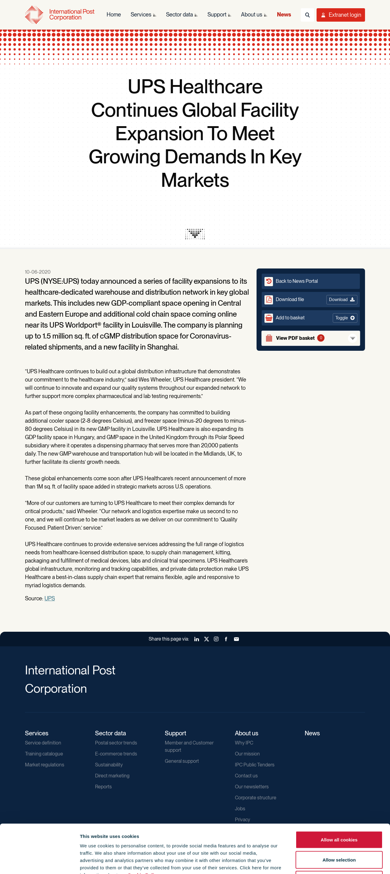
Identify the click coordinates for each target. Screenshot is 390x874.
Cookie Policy (144, 829)
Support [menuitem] (216, 14)
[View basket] (310, 338)
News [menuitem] (284, 14)
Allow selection (339, 814)
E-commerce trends (116, 754)
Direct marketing (112, 776)
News (312, 733)
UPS (49, 598)
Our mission (247, 754)
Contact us (246, 776)
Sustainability (109, 765)
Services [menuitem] (141, 14)
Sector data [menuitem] (179, 14)
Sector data (110, 733)
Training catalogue (44, 754)
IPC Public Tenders (255, 765)
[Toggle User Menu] (341, 15)
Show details (329, 862)
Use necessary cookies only (339, 834)
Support (175, 733)
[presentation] (195, 234)
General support (182, 761)
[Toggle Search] (307, 15)
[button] (310, 318)
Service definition (43, 743)
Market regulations (44, 765)
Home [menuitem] (114, 14)
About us (246, 733)
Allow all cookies (339, 794)
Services (36, 733)
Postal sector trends (116, 743)
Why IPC (244, 743)
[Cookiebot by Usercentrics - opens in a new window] (39, 862)
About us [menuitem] (251, 14)
